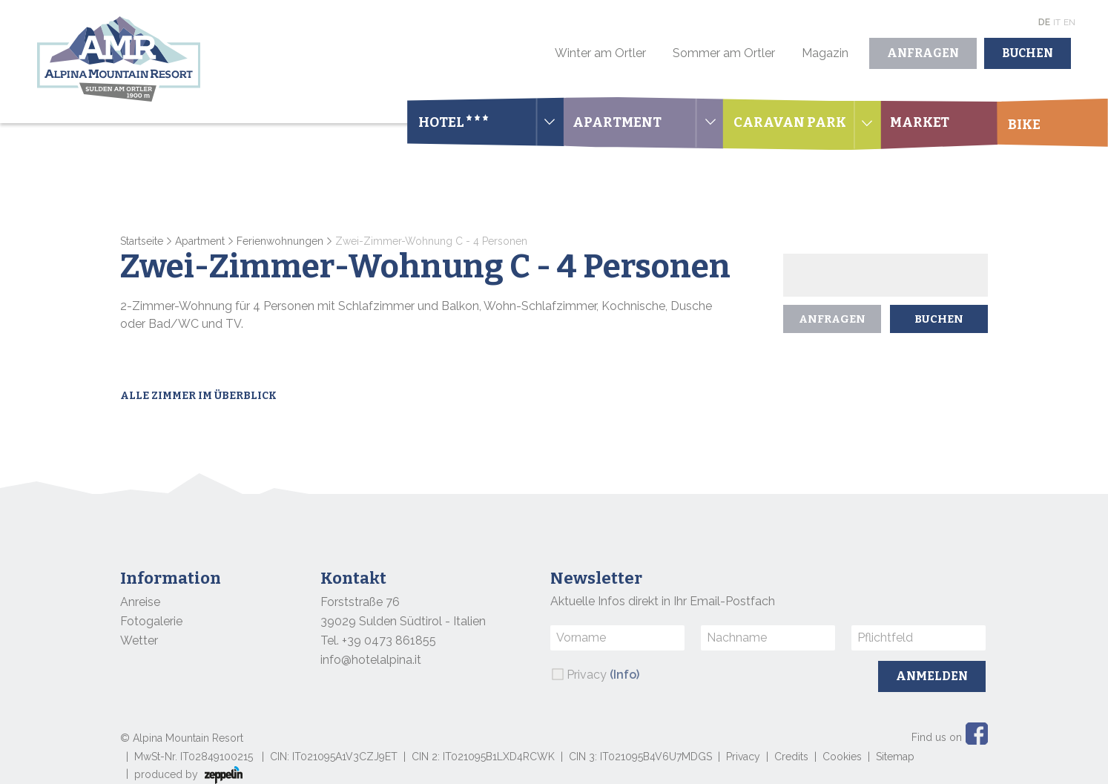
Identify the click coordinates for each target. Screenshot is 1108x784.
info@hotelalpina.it (370, 660)
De (1044, 22)
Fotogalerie (151, 621)
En (1069, 22)
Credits (791, 756)
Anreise (140, 602)
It (1057, 22)
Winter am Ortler (600, 53)
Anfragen (923, 53)
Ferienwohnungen (280, 241)
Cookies (842, 756)
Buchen (1027, 53)
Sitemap (895, 756)
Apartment (200, 241)
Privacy (603, 675)
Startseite (141, 241)
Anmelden (932, 676)
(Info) (624, 675)
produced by (188, 775)
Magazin (825, 53)
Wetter (139, 640)
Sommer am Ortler (724, 53)
